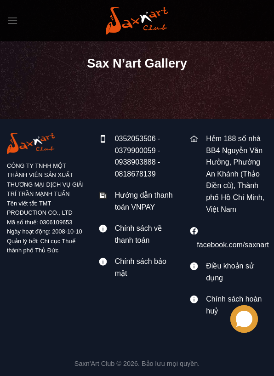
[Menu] (12, 20)
